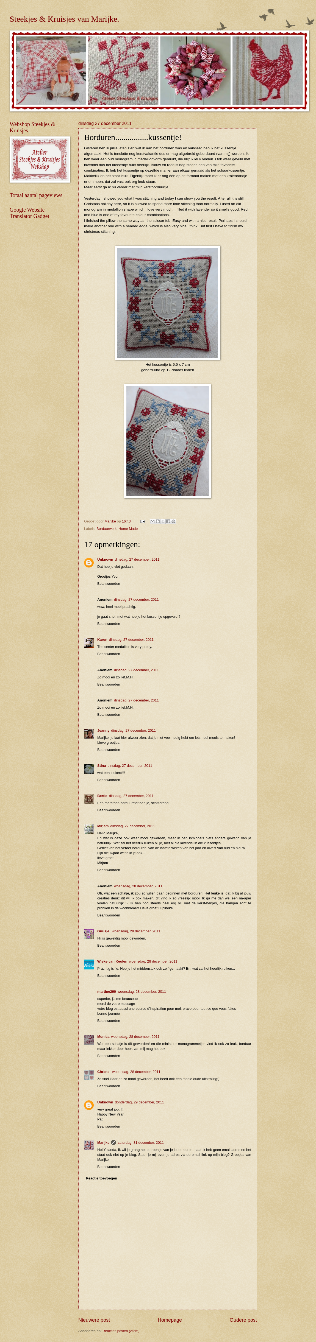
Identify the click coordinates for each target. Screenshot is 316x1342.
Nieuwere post (94, 1320)
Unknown (105, 559)
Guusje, (103, 931)
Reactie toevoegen (101, 1178)
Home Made (128, 529)
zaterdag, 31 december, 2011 (141, 1142)
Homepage (170, 1320)
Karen (102, 640)
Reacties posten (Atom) (121, 1331)
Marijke (103, 1142)
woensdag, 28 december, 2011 (138, 886)
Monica (103, 1037)
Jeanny (103, 730)
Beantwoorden (108, 583)
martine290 (106, 991)
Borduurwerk (106, 529)
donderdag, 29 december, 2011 (139, 1102)
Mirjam (103, 826)
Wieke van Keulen (112, 961)
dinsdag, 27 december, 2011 (137, 559)
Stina (101, 766)
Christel (103, 1072)
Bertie (102, 796)
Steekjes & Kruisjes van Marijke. (64, 18)
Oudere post (243, 1320)
